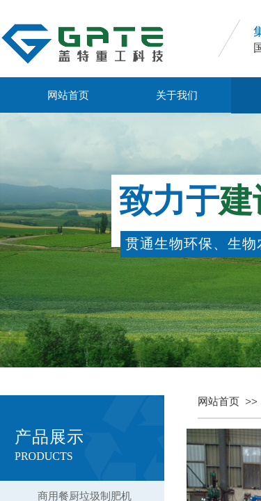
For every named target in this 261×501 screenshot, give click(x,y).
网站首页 (68, 95)
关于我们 (177, 95)
